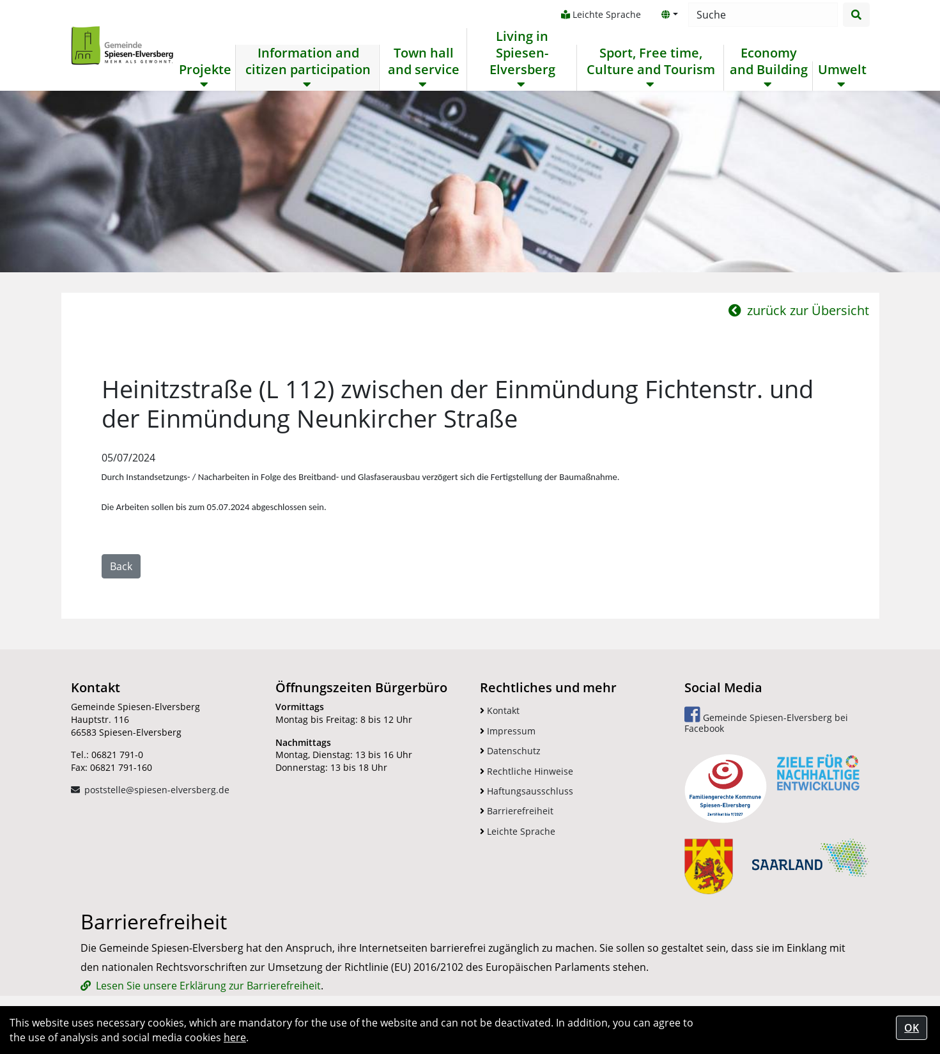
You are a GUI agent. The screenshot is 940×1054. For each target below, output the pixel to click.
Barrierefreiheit (516, 811)
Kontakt (500, 710)
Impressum (507, 731)
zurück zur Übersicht (798, 310)
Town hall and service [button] (423, 61)
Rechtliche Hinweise (526, 771)
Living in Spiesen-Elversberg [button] (522, 53)
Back (121, 566)
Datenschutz (510, 751)
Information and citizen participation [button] (308, 61)
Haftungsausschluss (526, 791)
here (235, 1037)
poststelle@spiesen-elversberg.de (156, 790)
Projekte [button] (205, 69)
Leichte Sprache (601, 14)
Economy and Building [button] (769, 61)
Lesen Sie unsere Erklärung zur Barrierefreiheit (208, 986)
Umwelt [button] (842, 69)
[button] (669, 14)
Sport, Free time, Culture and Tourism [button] (651, 61)
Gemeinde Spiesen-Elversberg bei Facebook (766, 720)
